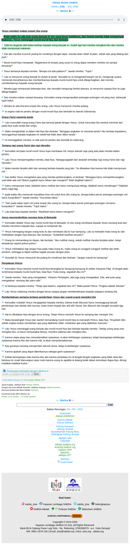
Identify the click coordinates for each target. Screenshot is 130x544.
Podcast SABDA (64, 509)
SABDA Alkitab (39, 509)
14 (3, 151)
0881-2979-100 (39, 531)
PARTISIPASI (64, 516)
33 (3, 320)
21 (3, 211)
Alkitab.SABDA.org (65, 444)
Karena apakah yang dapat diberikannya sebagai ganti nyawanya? (40, 351)
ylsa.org (87, 531)
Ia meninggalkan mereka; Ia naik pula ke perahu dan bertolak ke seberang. (44, 140)
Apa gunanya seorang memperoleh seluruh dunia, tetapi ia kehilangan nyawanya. (48, 346)
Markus (64, 11)
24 (3, 240)
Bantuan (65, 459)
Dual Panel (64, 462)
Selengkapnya (100, 504)
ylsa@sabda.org (65, 531)
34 (3, 328)
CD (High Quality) (28, 397)
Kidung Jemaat (65, 429)
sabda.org (98, 531)
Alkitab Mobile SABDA (65, 2)
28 (3, 277)
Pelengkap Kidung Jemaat (65, 434)
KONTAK (52, 516)
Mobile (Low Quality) (10, 397)
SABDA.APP (65, 450)
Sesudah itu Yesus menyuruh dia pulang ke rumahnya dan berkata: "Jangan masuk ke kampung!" (56, 257)
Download (65, 413)
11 (3, 122)
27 (3, 268)
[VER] (55, 6)
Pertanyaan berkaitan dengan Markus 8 (27, 371)
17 (3, 177)
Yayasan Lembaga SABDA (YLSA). (54, 525)
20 (3, 203)
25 (3, 249)
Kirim (36, 374)
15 (3, 159)
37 (3, 351)
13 (3, 140)
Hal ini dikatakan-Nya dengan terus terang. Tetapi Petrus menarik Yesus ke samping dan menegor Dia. (59, 314)
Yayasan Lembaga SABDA (55, 504)
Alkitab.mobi (64, 438)
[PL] (70, 6)
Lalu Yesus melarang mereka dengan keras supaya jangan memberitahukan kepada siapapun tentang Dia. (61, 291)
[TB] (62, 6)
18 (3, 185)
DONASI (77, 516)
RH (74, 409)
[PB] (75, 6)
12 (3, 131)
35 (3, 337)
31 (3, 302)
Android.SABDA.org (65, 447)
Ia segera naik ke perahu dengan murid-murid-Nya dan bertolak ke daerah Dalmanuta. (50, 111)
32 (3, 314)
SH (68, 409)
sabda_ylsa (29, 504)
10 (3, 111)
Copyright (65, 440)
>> (72, 11)
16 (3, 168)
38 (3, 357)
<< (57, 11)
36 (3, 346)
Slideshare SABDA (90, 509)
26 (3, 257)
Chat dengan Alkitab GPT (34, 380)
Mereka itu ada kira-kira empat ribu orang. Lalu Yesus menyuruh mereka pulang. (46, 106)
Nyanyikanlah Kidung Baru (65, 431)
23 (3, 231)
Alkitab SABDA (32, 385)
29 (3, 286)
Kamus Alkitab (65, 420)
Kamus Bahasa (65, 422)
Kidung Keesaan (65, 426)
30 (3, 291)
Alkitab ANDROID (65, 416)
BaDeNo (34, 390)
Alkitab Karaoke (53, 387)
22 (3, 223)
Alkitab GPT (65, 455)
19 (3, 194)
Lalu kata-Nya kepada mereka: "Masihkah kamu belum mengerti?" (40, 211)
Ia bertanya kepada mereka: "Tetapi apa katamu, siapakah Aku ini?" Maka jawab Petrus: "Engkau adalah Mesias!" (65, 286)
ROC (80, 409)
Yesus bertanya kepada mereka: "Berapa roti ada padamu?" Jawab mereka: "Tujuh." (48, 71)
